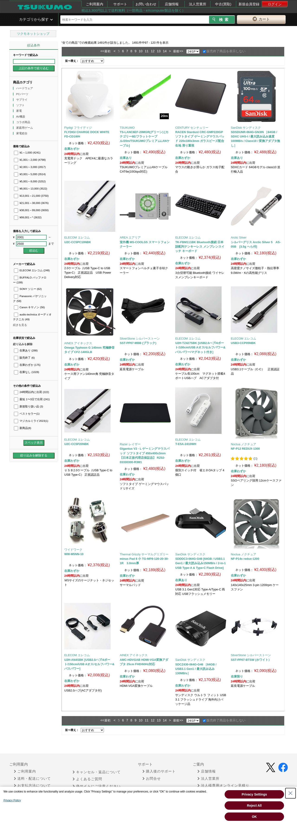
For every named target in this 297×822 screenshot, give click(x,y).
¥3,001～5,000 (30, 174)
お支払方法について (32, 785)
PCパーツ (22, 94)
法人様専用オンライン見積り (223, 785)
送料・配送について (32, 778)
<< (102, 51)
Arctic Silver (239, 237)
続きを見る (20, 325)
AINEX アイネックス (78, 343)
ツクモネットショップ (33, 34)
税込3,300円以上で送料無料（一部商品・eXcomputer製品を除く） (133, 10)
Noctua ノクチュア (243, 444)
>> (181, 51)
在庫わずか (27, 365)
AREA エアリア (130, 237)
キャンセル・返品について (97, 772)
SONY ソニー (28, 289)
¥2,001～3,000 (30, 167)
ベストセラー (26, 413)
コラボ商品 (23, 122)
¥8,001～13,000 (30, 188)
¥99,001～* (28, 217)
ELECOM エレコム (32, 270)
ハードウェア (25, 88)
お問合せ (151, 778)
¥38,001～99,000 (31, 210)
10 (140, 51)
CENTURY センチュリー (191, 127)
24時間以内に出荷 (31, 392)
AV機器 (21, 116)
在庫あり (26, 350)
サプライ (22, 99)
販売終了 (24, 357)
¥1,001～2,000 (30, 159)
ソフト (20, 105)
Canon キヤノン (29, 307)
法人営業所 (197, 4)
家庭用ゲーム (25, 127)
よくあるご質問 (87, 779)
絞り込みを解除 (22, 344)
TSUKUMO (127, 127)
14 (165, 51)
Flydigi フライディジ (78, 127)
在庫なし (26, 372)
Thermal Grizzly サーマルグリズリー (144, 554)
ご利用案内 (94, 4)
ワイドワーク (73, 549)
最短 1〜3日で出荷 (32, 399)
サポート (120, 4)
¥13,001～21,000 (31, 195)
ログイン (275, 4)
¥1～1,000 (27, 152)
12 (153, 51)
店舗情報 (172, 4)
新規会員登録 (249, 4)
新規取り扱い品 (28, 406)
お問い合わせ (146, 4)
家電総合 (22, 133)
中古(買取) (223, 4)
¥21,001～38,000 (31, 203)
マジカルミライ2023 (31, 420)
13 (159, 51)
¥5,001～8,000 (30, 181)
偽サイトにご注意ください (97, 786)
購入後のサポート (159, 771)
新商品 (22, 428)
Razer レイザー (130, 444)
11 (146, 51)
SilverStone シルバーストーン (140, 338)
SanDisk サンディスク (246, 127)
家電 (19, 110)
